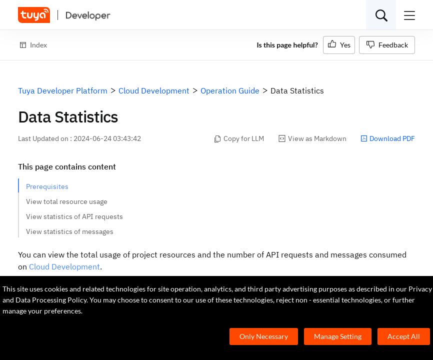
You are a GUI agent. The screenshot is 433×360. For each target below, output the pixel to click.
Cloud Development (64, 267)
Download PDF (387, 138)
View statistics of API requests (74, 216)
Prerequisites (47, 186)
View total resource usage (67, 201)
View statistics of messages (70, 231)
